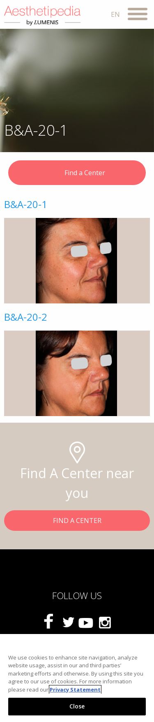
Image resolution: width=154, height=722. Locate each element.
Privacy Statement (75, 689)
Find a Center (77, 173)
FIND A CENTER (77, 520)
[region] (77, 678)
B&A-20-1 (25, 204)
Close (77, 706)
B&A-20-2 (25, 317)
